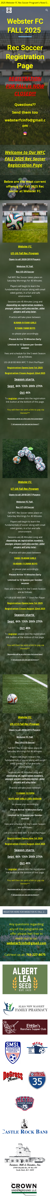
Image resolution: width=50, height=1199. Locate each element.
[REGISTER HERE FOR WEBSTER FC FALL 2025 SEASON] (25, 911)
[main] (25, 72)
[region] (25, 3)
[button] (3, 10)
